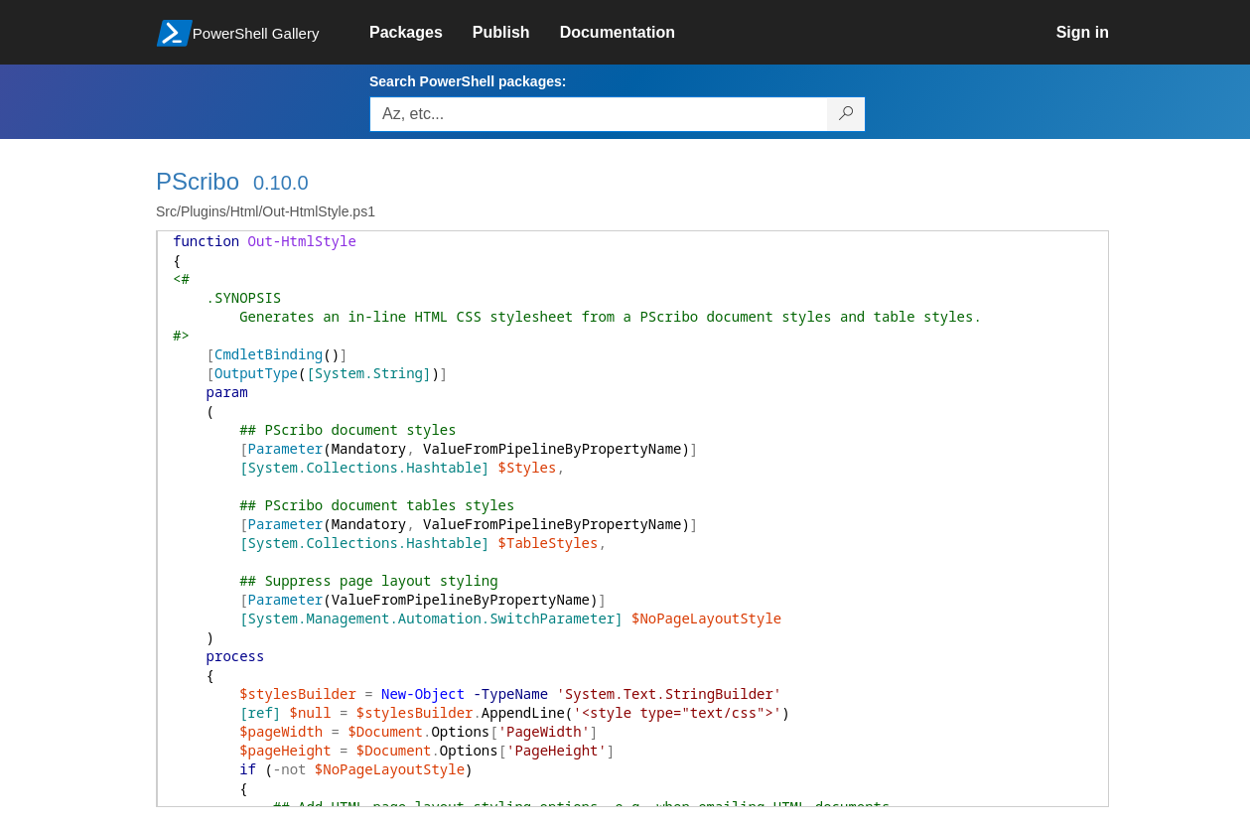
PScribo (197, 181)
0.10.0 (281, 183)
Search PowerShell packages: (467, 81)
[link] (421, 33)
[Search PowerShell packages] (846, 114)
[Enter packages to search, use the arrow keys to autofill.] (598, 114)
